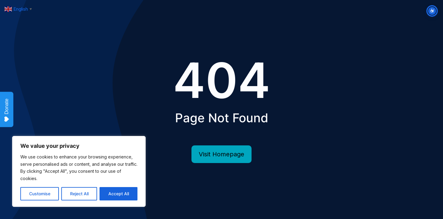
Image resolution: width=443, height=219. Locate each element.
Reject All (79, 193)
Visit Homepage (221, 154)
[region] (79, 171)
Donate (6, 110)
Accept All (118, 193)
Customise (39, 193)
